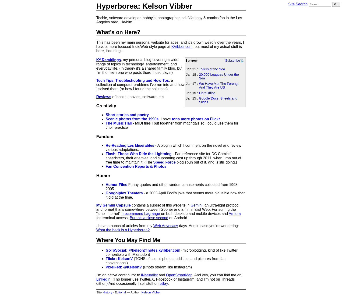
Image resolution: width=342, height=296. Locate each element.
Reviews (103, 97)
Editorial (120, 292)
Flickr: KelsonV (119, 259)
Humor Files (116, 185)
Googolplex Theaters (124, 193)
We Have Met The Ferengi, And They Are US (219, 85)
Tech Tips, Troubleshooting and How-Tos (132, 80)
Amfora (235, 214)
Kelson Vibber (151, 292)
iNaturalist (149, 275)
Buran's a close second (149, 218)
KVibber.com (181, 47)
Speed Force (164, 162)
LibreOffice (207, 93)
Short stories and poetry (127, 115)
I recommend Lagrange (140, 214)
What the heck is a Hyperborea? (123, 230)
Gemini (196, 205)
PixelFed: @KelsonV (124, 267)
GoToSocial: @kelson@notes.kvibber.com (143, 250)
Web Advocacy (165, 226)
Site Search (298, 4)
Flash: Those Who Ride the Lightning (139, 154)
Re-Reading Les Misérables (130, 145)
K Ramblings (108, 60)
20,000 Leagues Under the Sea (219, 76)
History (107, 292)
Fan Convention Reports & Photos (136, 166)
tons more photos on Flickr (196, 119)
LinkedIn (103, 279)
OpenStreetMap (179, 275)
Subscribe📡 (234, 60)
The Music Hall (119, 123)
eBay (163, 283)
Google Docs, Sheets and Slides (218, 100)
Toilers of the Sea (212, 69)
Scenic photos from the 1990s (132, 119)
